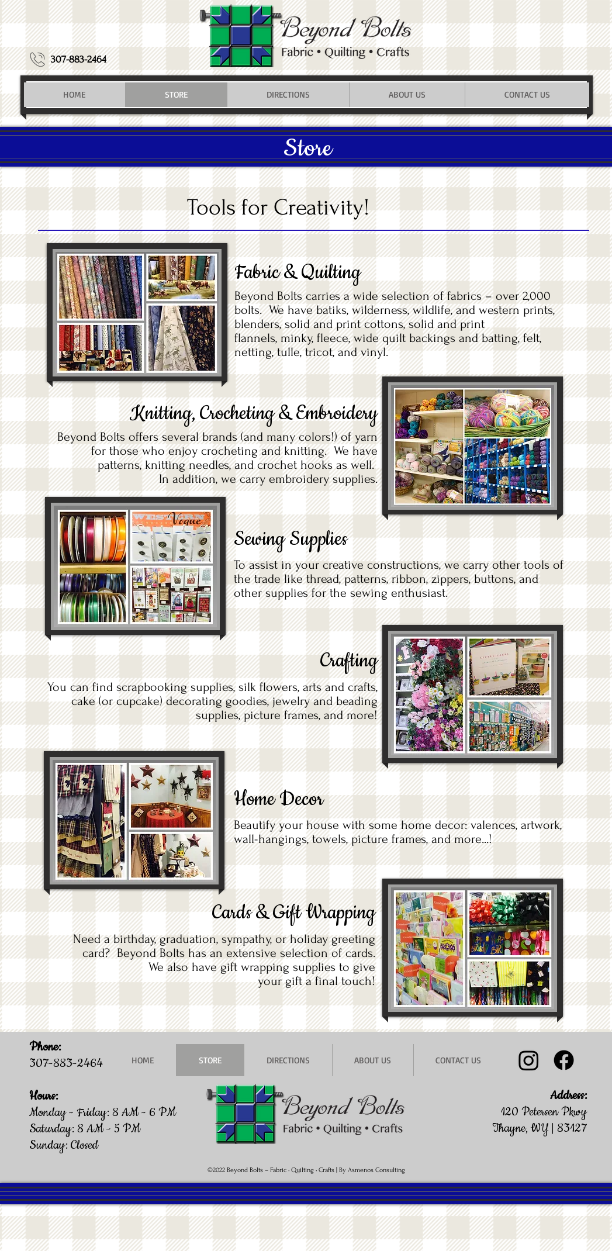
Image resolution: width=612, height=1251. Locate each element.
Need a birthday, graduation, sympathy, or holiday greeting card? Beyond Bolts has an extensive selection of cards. (224, 946)
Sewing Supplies (290, 539)
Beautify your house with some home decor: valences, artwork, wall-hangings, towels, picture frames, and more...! (398, 832)
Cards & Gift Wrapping (293, 913)
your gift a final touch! (316, 981)
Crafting (349, 661)
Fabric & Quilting (297, 273)
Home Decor (278, 799)
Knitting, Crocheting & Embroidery (254, 413)
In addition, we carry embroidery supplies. (268, 479)
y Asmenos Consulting (374, 1170)
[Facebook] (564, 1060)
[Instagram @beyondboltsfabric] (529, 1060)
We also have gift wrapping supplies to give (261, 967)
